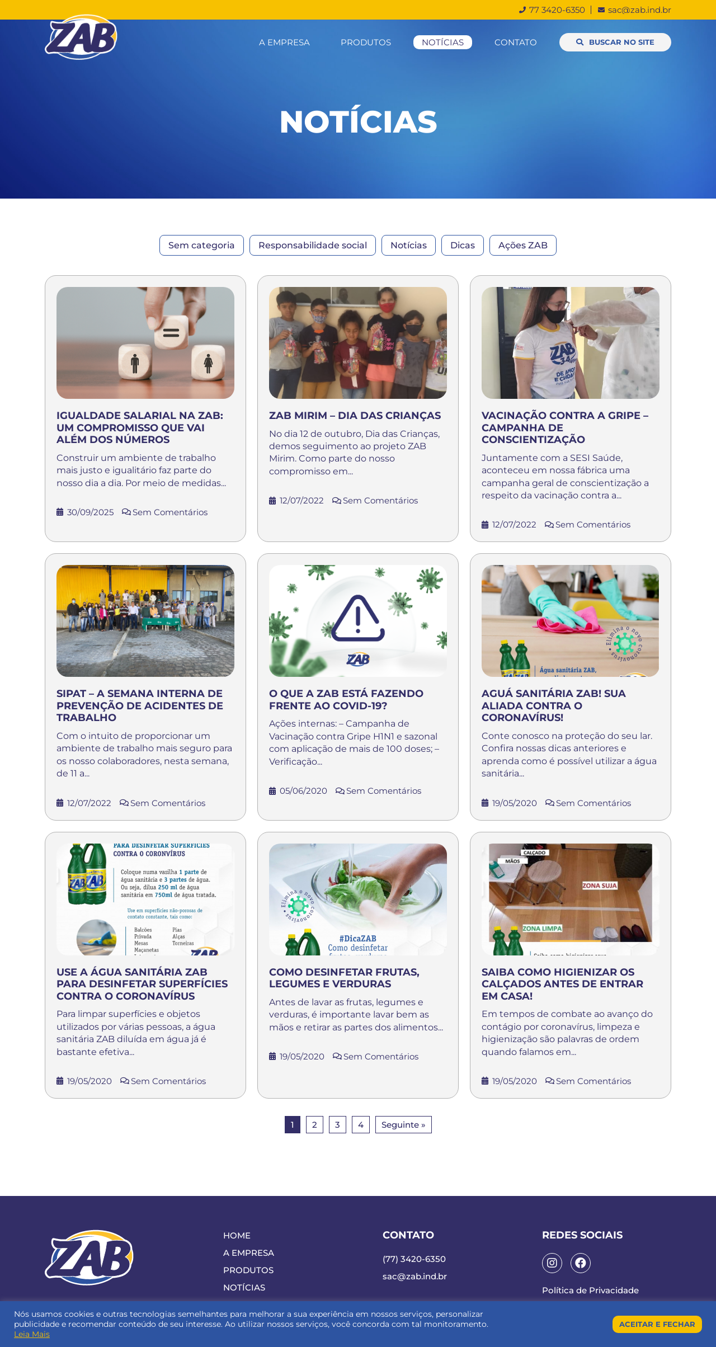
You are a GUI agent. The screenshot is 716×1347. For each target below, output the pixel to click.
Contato (515, 42)
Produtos (366, 42)
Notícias (443, 42)
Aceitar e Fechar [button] (657, 1324)
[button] (615, 42)
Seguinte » (403, 1124)
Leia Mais (32, 1334)
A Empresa (284, 42)
